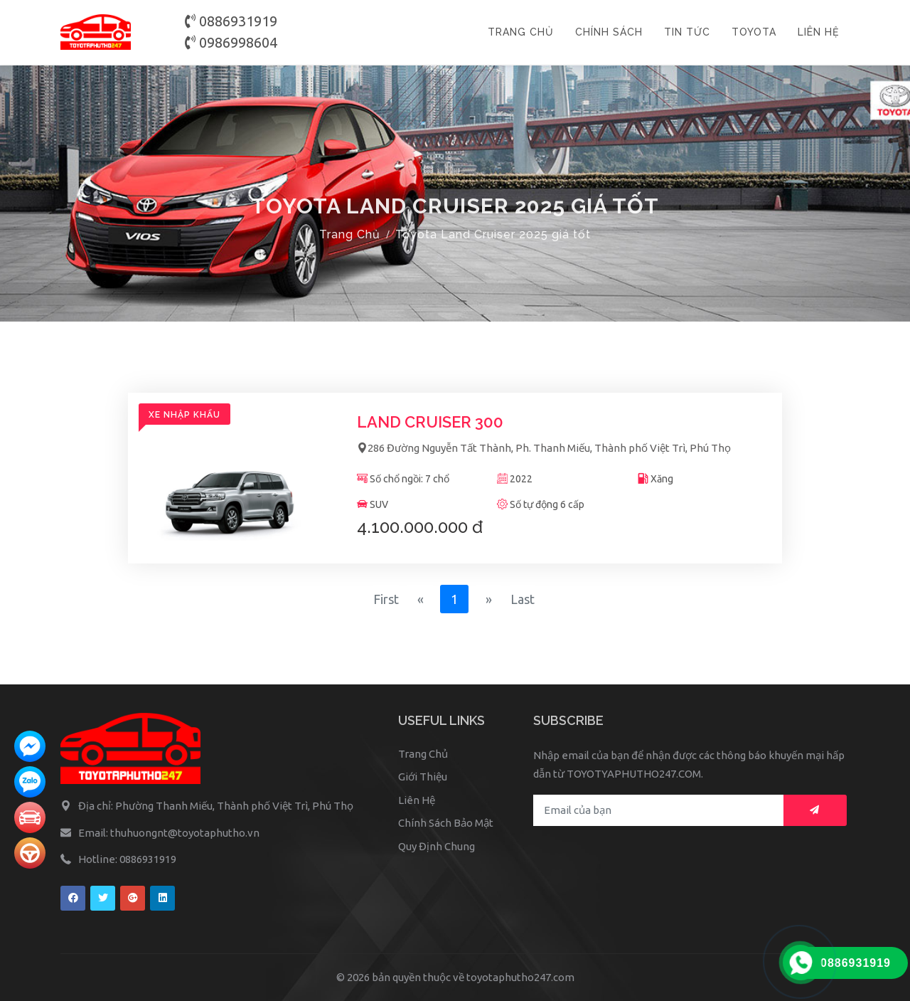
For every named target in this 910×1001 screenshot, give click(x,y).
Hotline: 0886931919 (127, 859)
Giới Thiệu (422, 776)
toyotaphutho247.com (520, 977)
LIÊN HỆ (818, 32)
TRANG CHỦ (521, 32)
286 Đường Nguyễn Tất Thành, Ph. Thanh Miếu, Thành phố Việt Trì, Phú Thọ (544, 448)
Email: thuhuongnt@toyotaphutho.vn (168, 833)
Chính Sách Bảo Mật (445, 823)
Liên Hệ (416, 800)
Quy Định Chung (436, 846)
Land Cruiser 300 (430, 422)
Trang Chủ (349, 234)
